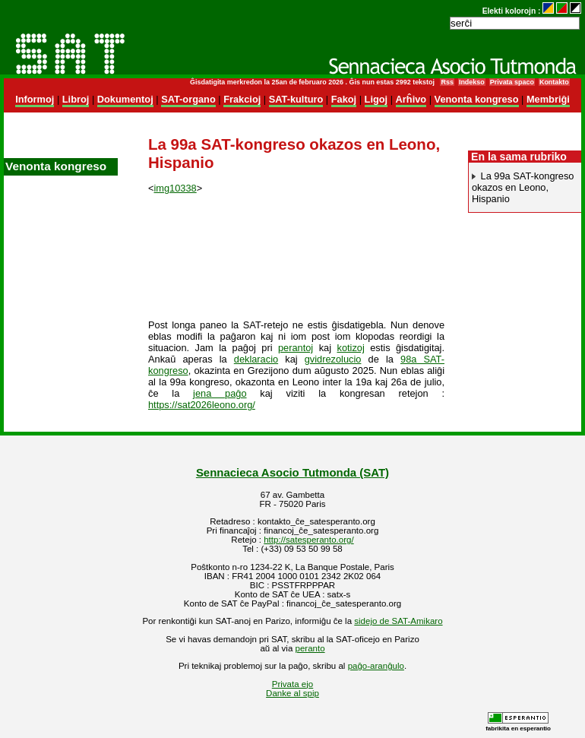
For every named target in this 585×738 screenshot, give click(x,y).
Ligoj (376, 99)
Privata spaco (512, 82)
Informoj (34, 99)
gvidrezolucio (333, 359)
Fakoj (343, 99)
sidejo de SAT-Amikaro (398, 621)
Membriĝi (548, 99)
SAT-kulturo (296, 99)
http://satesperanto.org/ (308, 539)
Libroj (76, 99)
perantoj (295, 347)
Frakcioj (242, 99)
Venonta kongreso (477, 99)
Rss (447, 82)
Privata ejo (292, 684)
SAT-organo (188, 99)
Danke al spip (292, 693)
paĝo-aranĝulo (376, 665)
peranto (310, 648)
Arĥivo (411, 99)
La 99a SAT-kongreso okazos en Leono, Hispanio (523, 187)
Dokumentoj (125, 99)
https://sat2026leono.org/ (201, 404)
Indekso (472, 82)
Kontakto (554, 82)
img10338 (174, 188)
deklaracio (256, 359)
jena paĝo (219, 393)
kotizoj (350, 347)
